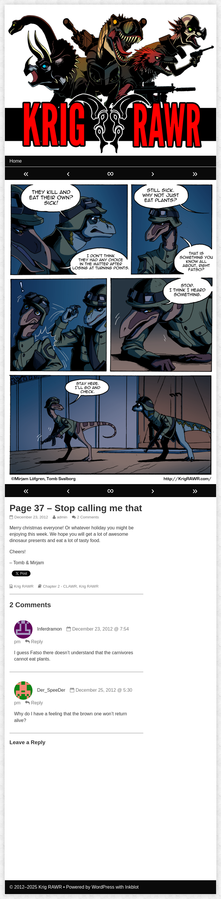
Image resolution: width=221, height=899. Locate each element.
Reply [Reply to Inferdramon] (37, 641)
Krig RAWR (24, 586)
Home (15, 161)
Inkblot (132, 887)
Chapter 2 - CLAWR (60, 586)
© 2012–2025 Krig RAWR (35, 887)
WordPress (103, 887)
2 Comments (88, 517)
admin (62, 517)
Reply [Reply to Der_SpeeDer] (37, 702)
